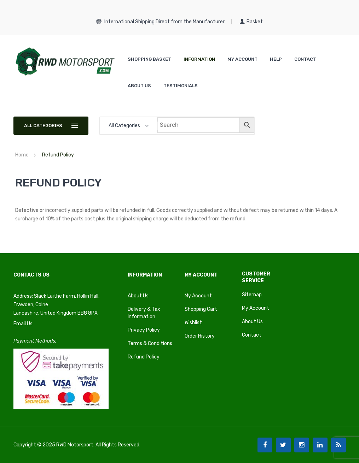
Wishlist (193, 323)
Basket (251, 22)
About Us (138, 296)
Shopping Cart (201, 309)
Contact (251, 335)
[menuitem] (149, 59)
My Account (198, 296)
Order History (200, 336)
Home (22, 155)
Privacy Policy (144, 330)
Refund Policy (144, 357)
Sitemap (252, 295)
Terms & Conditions (150, 343)
